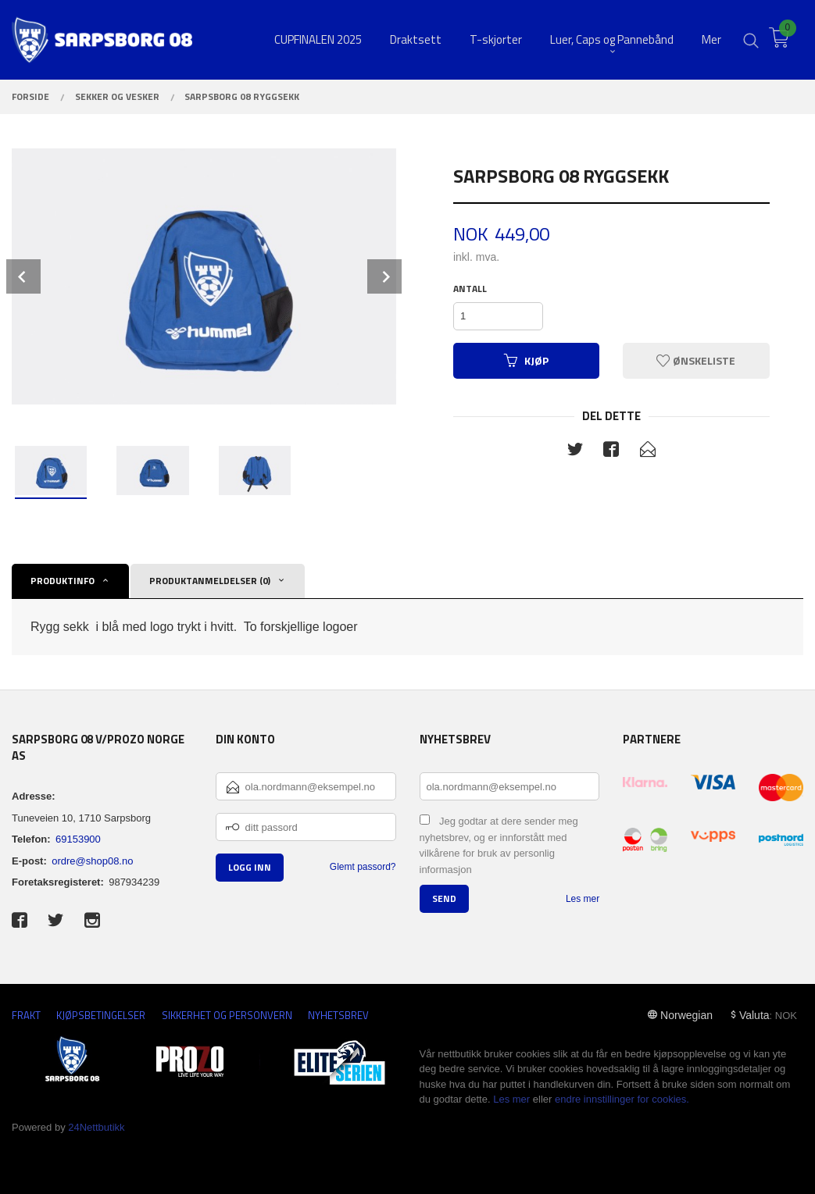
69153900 (78, 839)
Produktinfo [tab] (62, 580)
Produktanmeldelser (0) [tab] (209, 580)
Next (384, 276)
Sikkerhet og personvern (227, 1015)
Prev (23, 276)
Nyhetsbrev (338, 1015)
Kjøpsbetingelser (100, 1015)
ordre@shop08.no (92, 861)
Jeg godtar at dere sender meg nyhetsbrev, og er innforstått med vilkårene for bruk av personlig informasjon (499, 845)
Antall (470, 289)
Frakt (26, 1015)
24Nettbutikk (96, 1127)
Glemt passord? (363, 866)
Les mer (582, 898)
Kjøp (526, 360)
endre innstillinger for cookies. (622, 1099)
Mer (711, 39)
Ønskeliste (695, 360)
